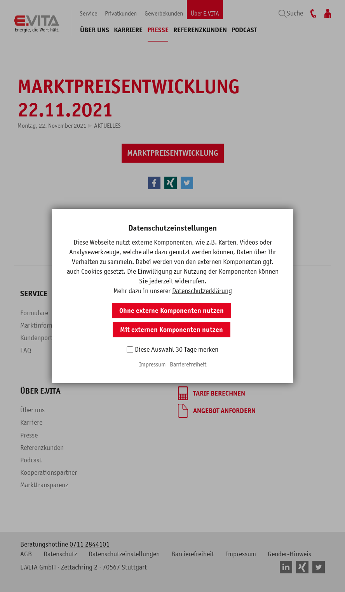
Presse (158, 30)
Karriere (128, 30)
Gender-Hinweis (289, 554)
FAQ (25, 350)
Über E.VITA (205, 13)
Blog (105, 350)
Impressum (241, 554)
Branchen (191, 338)
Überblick (112, 313)
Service (88, 13)
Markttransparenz (44, 485)
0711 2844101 (90, 544)
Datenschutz (60, 554)
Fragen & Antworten (126, 338)
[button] (154, 183)
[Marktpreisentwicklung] (173, 153)
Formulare (34, 313)
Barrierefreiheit (192, 554)
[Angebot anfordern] (217, 411)
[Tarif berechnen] (211, 393)
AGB (26, 554)
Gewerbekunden (164, 13)
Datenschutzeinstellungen (124, 554)
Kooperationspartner (48, 472)
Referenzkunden (200, 30)
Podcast (244, 30)
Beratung (190, 350)
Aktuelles (107, 125)
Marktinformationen (47, 325)
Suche (295, 13)
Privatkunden (121, 13)
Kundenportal (39, 338)
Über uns (94, 30)
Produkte (111, 325)
